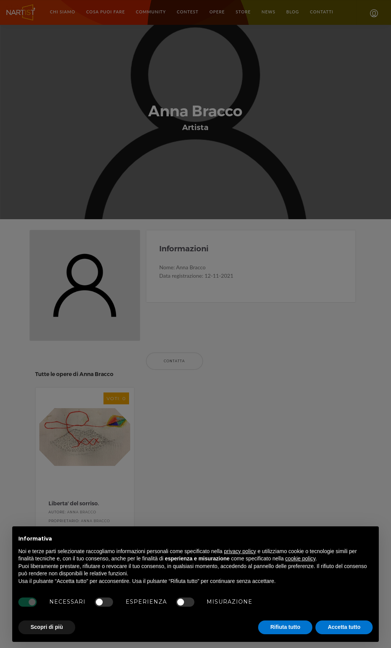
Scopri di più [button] (47, 627)
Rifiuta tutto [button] (285, 627)
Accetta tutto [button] (344, 627)
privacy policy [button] (240, 551)
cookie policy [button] (300, 558)
